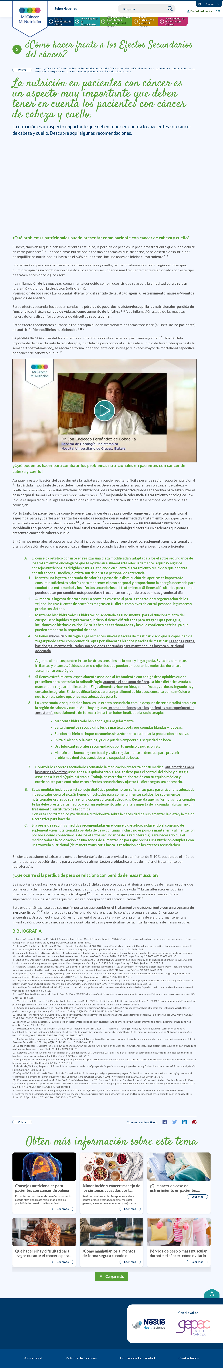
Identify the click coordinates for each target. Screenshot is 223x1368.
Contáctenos (188, 1358)
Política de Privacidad (137, 1358)
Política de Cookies (81, 1358)
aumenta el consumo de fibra (126, 682)
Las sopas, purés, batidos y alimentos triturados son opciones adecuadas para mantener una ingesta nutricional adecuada (115, 646)
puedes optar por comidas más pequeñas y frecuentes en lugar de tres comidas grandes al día (109, 592)
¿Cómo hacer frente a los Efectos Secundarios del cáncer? (109, 50)
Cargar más (114, 1276)
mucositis (57, 636)
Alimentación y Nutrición (123, 68)
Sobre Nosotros (66, 9)
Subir (212, 1295)
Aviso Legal (33, 1358)
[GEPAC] (193, 1328)
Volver (22, 69)
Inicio (38, 68)
